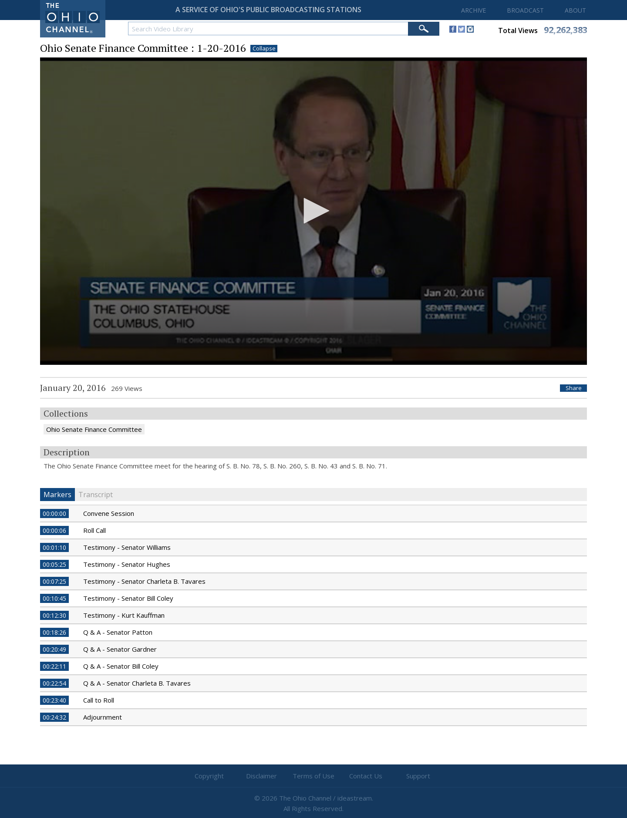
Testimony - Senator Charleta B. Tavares (144, 581)
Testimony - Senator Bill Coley (128, 598)
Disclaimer (261, 775)
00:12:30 (54, 615)
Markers (57, 494)
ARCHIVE (473, 10)
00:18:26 (54, 632)
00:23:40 (54, 700)
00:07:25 (54, 581)
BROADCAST (525, 10)
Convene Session (108, 513)
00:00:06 (54, 530)
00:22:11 (54, 666)
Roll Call (94, 530)
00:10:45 (54, 598)
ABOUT (575, 10)
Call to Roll (98, 700)
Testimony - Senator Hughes (126, 564)
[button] (313, 211)
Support (418, 775)
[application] (313, 211)
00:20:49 (54, 649)
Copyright (209, 775)
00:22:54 (54, 683)
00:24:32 (54, 717)
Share (574, 388)
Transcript (95, 494)
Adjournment (102, 717)
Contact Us (365, 775)
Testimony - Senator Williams (127, 547)
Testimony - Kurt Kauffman (124, 615)
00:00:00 (54, 513)
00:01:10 (54, 547)
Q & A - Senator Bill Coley (120, 666)
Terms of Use (313, 775)
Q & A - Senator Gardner (120, 649)
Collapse (264, 48)
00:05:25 (54, 564)
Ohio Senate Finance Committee (94, 429)
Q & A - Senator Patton (117, 632)
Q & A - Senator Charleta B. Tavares (137, 683)
